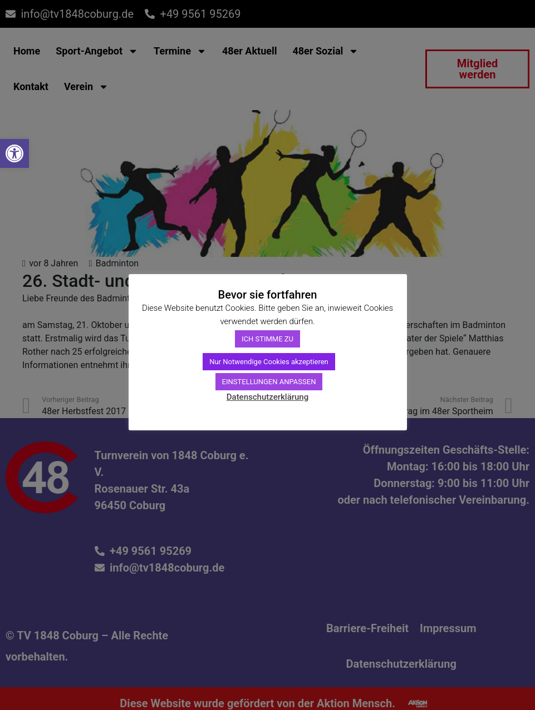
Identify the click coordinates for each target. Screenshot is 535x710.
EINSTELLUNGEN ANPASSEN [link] (269, 382)
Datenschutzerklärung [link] (267, 397)
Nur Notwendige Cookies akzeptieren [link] (268, 362)
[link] (14, 153)
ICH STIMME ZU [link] (267, 339)
